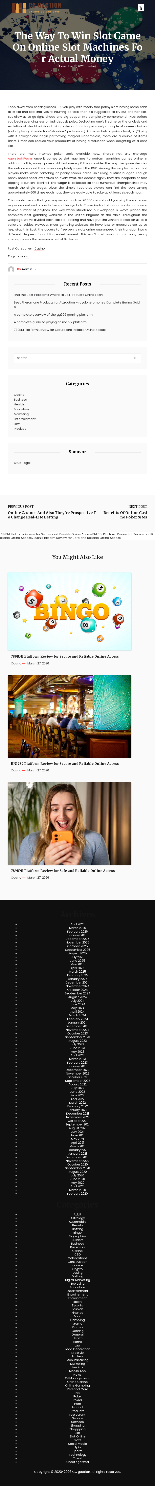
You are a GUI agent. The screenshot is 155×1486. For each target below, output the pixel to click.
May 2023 (77, 1051)
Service (77, 1418)
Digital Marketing (77, 1280)
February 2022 (77, 1106)
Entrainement (77, 1294)
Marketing (21, 414)
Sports (78, 1451)
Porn (77, 1404)
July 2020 (77, 1175)
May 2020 (77, 1183)
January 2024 (77, 1022)
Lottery (77, 1356)
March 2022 (77, 1102)
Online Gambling (77, 1385)
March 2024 (77, 1015)
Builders (77, 1240)
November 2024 (77, 986)
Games (77, 1327)
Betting (77, 1229)
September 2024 (77, 993)
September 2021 (77, 1124)
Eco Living (78, 1283)
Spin (77, 1447)
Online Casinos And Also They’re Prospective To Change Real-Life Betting (52, 515)
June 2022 (77, 1092)
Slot (78, 1433)
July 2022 (77, 1088)
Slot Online (78, 1436)
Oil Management (77, 1378)
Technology (77, 1454)
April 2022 (77, 1099)
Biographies (77, 1236)
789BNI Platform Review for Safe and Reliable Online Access (63, 871)
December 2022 (77, 1070)
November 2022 (77, 1073)
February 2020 (77, 1193)
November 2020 (77, 1161)
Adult (78, 1214)
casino (23, 256)
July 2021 (77, 1132)
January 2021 (77, 1153)
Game (77, 1323)
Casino (40, 249)
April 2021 (77, 1142)
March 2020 (77, 1190)
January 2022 (77, 1110)
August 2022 (77, 1084)
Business (20, 399)
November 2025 (77, 942)
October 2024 (77, 990)
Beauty (77, 1225)
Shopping (77, 1425)
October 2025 (77, 946)
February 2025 (77, 975)
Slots (77, 1440)
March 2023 (77, 1059)
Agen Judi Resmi (20, 158)
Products (77, 1411)
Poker (77, 1396)
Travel (77, 1458)
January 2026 (77, 935)
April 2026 (78, 924)
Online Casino (77, 1382)
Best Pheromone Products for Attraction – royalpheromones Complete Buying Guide (77, 304)
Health (19, 404)
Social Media (77, 1444)
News (77, 1374)
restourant (77, 1414)
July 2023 (77, 1044)
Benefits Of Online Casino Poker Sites (125, 515)
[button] (141, 7)
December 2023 (77, 1026)
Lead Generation (77, 1349)
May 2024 (78, 1008)
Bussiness (77, 1247)
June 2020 (77, 1179)
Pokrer (77, 1400)
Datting (77, 1276)
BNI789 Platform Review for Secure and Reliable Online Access (65, 764)
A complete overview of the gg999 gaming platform (53, 314)
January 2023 (77, 1066)
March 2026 (77, 928)
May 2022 (77, 1095)
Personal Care (77, 1389)
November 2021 (77, 1117)
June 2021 (77, 1135)
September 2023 (77, 1037)
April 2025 (77, 968)
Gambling (77, 1320)
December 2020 (77, 1157)
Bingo (77, 1232)
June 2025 (77, 960)
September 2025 (77, 950)
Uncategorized (77, 1462)
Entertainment (25, 419)
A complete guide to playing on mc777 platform (50, 322)
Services (77, 1422)
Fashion (77, 1309)
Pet (77, 1393)
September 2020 (77, 1168)
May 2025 (78, 964)
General (78, 1334)
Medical (77, 1367)
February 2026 (77, 931)
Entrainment (77, 1298)
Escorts (77, 1305)
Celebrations (77, 1258)
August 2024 (77, 997)
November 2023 (77, 1030)
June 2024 (77, 1004)
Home (77, 1342)
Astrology (77, 1218)
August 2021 (77, 1128)
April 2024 (77, 1011)
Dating (78, 1272)
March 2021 (78, 1146)
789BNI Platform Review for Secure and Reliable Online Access (60, 330)
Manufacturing (77, 1360)
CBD (77, 1254)
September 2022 (77, 1081)
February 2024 (77, 1019)
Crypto (77, 1269)
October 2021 (77, 1121)
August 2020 (77, 1172)
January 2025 (77, 979)
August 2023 (77, 1041)
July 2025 (77, 957)
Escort (77, 1302)
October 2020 (77, 1164)
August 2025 (77, 953)
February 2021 (77, 1150)
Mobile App (77, 1371)
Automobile (77, 1222)
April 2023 (78, 1055)
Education (21, 409)
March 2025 (77, 971)
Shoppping (77, 1429)
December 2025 (77, 939)
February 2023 (77, 1062)
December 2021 (77, 1113)
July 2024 (77, 1001)
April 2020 (78, 1186)
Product (20, 428)
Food (77, 1316)
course (77, 1265)
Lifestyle (77, 1353)
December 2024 (77, 982)
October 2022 (77, 1077)
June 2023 (77, 1048)
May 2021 (77, 1139)
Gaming (78, 1331)
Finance (77, 1313)
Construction (77, 1262)
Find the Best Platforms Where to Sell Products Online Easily (58, 295)
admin (92, 66)
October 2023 (77, 1033)
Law (17, 424)
